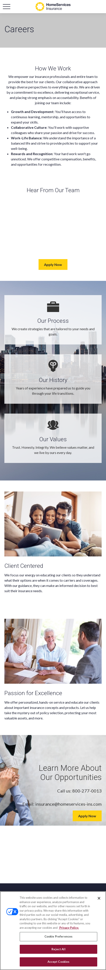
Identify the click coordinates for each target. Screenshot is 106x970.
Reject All (58, 949)
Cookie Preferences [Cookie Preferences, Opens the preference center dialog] (58, 936)
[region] (53, 930)
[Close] (99, 898)
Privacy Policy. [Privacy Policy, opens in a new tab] (69, 927)
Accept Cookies (59, 961)
